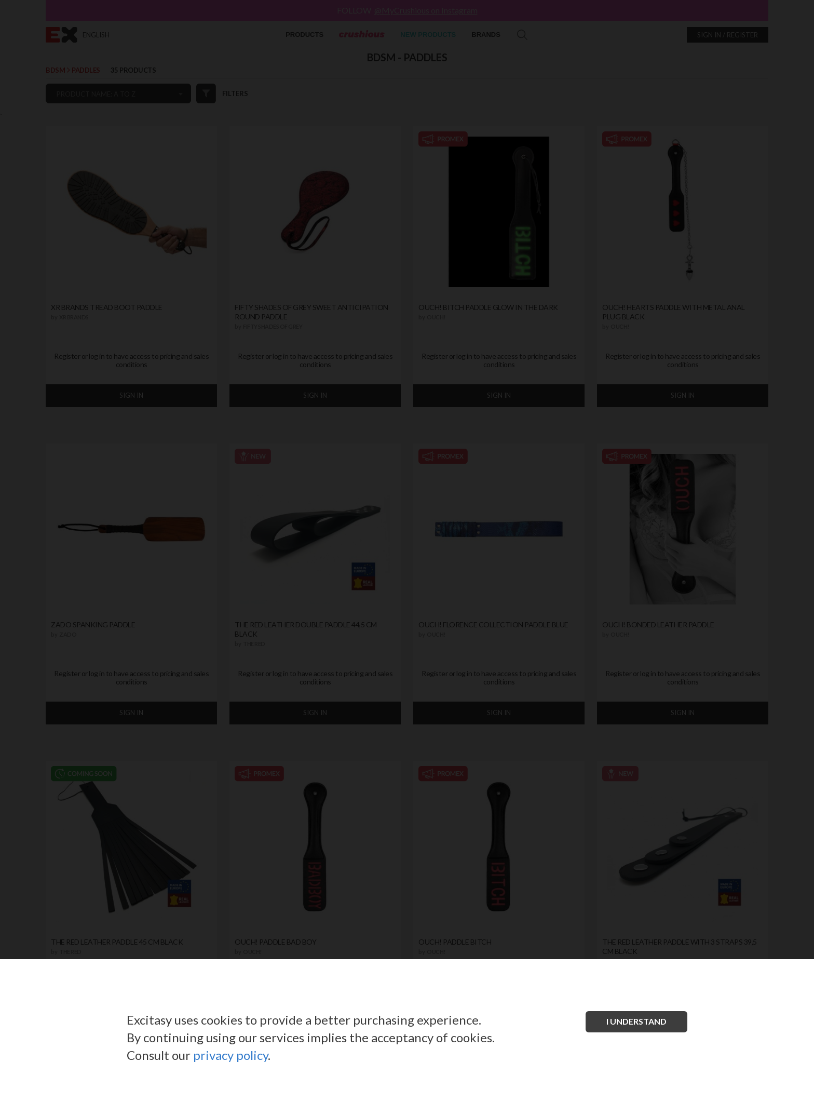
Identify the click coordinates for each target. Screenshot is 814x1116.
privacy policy (230, 1055)
